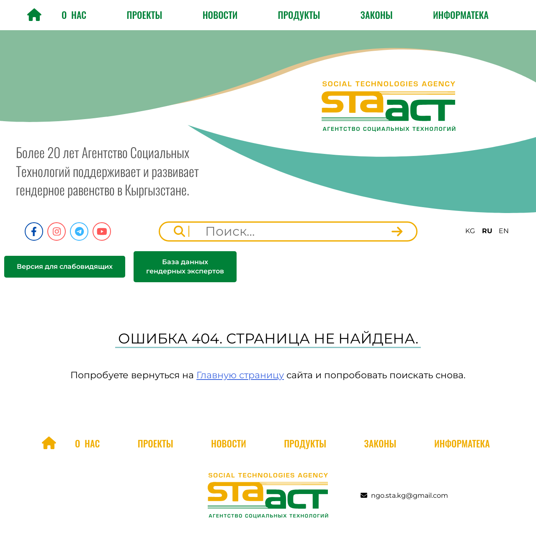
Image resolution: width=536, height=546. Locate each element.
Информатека (461, 14)
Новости (220, 14)
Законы (377, 14)
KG (470, 231)
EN (504, 231)
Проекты (144, 14)
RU (487, 231)
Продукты (299, 14)
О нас (74, 14)
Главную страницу (240, 375)
